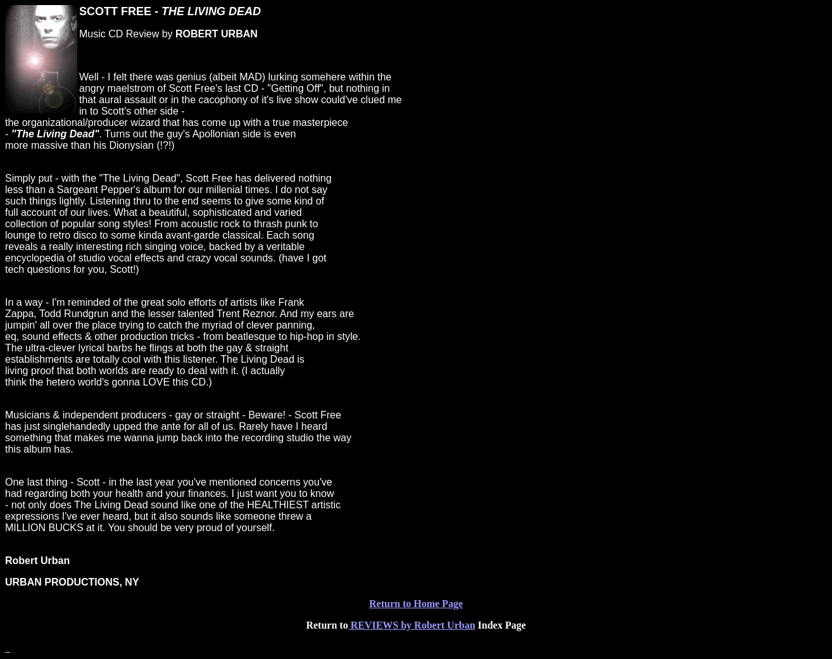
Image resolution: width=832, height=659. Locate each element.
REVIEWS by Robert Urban (412, 625)
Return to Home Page (416, 603)
